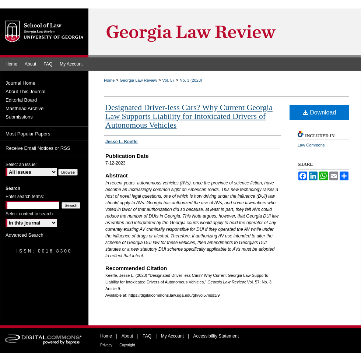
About (127, 336)
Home (109, 80)
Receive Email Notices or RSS (38, 148)
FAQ (147, 336)
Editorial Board (21, 100)
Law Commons (311, 145)
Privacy (106, 345)
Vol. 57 (168, 80)
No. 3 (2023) (191, 80)
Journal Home (20, 83)
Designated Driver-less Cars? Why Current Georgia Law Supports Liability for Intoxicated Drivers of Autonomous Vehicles (189, 116)
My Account (172, 336)
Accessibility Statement (216, 336)
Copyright (127, 345)
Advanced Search (24, 235)
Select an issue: (21, 164)
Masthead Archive (24, 108)
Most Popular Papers (28, 134)
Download (319, 112)
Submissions (19, 117)
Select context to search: (30, 213)
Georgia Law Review (138, 80)
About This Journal (25, 91)
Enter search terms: (25, 196)
